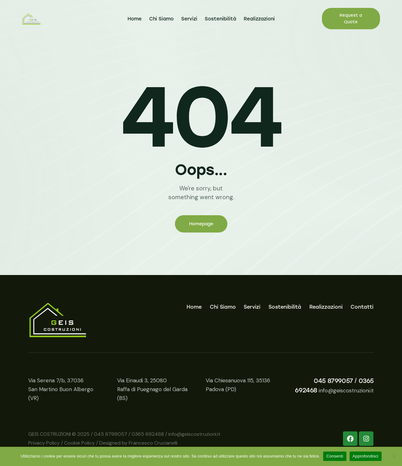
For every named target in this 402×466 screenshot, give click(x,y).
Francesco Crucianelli (153, 443)
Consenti (334, 456)
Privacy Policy (44, 443)
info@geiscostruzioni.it (346, 390)
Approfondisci (365, 456)
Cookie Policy (79, 443)
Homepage (201, 224)
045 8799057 (333, 381)
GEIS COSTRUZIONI (49, 434)
